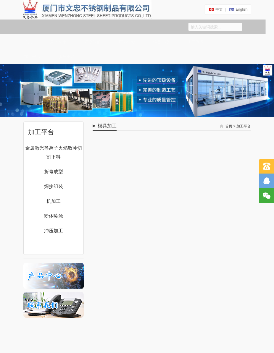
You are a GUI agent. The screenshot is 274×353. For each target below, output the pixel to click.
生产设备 (194, 41)
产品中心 (125, 41)
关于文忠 (57, 41)
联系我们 (91, 41)
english (241, 9)
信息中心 (159, 41)
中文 (218, 9)
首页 (26, 41)
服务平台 (65, 56)
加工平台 (30, 56)
